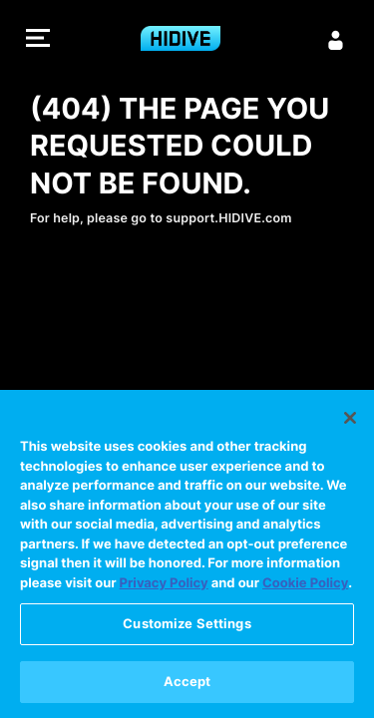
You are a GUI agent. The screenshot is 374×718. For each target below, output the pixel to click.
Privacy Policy (164, 588)
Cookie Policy (305, 588)
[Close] (350, 423)
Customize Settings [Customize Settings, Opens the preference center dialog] (186, 628)
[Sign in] (336, 40)
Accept (187, 686)
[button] (38, 40)
